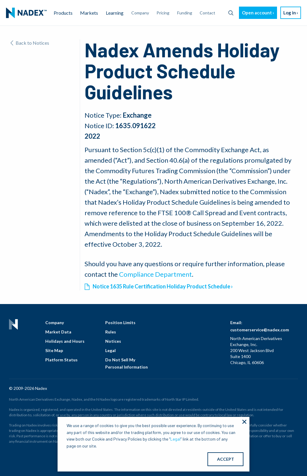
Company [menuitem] (140, 12)
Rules (110, 331)
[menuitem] (26, 13)
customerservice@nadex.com (259, 329)
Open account (257, 12)
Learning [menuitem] (115, 13)
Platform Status (61, 359)
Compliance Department (155, 274)
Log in (289, 12)
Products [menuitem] (63, 13)
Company (54, 322)
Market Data (58, 331)
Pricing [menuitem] (162, 12)
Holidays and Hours (65, 341)
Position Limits (120, 322)
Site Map (54, 350)
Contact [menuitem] (207, 12)
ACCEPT (225, 459)
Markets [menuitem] (89, 13)
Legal (110, 350)
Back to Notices (29, 43)
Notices (113, 341)
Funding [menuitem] (184, 12)
